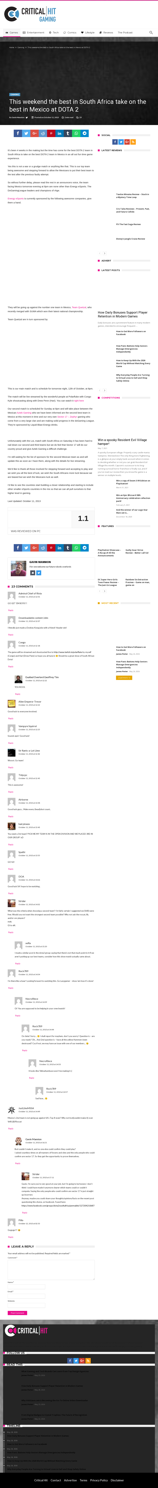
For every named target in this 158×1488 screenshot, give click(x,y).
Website (11, 1301)
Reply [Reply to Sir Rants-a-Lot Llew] (10, 767)
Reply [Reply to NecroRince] (17, 1015)
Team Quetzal (79, 307)
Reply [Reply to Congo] (10, 666)
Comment (12, 1258)
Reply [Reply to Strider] (10, 932)
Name (11, 1282)
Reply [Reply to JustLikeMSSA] (10, 1128)
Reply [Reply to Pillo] (10, 1237)
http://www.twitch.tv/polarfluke (68, 652)
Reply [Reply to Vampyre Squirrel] (10, 743)
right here (79, 400)
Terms (83, 1480)
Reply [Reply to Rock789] (10, 988)
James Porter (122, 654)
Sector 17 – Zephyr (67, 416)
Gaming (21, 47)
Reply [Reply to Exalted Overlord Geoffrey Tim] (17, 694)
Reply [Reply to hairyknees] (10, 844)
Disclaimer (117, 1480)
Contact (56, 1480)
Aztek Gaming (24, 412)
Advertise (70, 1480)
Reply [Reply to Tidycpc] (10, 792)
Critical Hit (41, 1480)
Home (11, 47)
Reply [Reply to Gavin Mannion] (17, 1163)
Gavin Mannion (18, 117)
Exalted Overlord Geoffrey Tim (42, 677)
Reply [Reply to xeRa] (17, 963)
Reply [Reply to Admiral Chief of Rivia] (10, 610)
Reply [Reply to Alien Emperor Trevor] (10, 718)
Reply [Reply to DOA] (10, 893)
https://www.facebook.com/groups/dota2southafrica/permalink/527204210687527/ (60, 1205)
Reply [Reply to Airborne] (10, 816)
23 (80, 117)
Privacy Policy (99, 1480)
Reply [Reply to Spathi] (10, 869)
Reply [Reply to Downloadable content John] (10, 634)
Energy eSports (16, 198)
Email (10, 1291)
